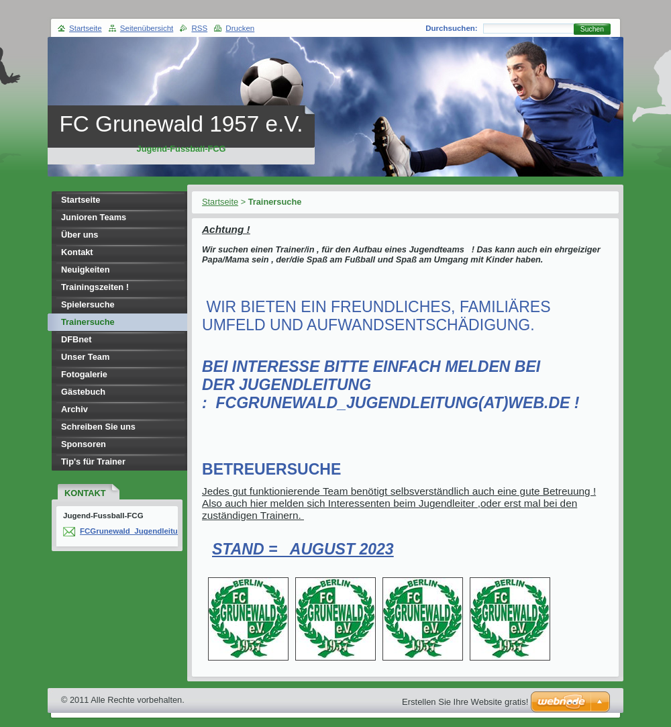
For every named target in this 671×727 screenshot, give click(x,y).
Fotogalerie (84, 374)
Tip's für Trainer (93, 461)
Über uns (79, 235)
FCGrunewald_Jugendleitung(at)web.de (152, 531)
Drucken (239, 28)
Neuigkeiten (85, 269)
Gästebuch (83, 392)
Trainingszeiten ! (95, 287)
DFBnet (76, 339)
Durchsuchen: (451, 28)
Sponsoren (83, 444)
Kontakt (77, 252)
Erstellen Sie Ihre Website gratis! (465, 702)
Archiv (74, 409)
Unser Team (85, 357)
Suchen (592, 29)
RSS (199, 28)
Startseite (220, 202)
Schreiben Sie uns (98, 427)
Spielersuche (88, 304)
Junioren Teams (93, 217)
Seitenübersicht (146, 28)
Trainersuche (88, 322)
